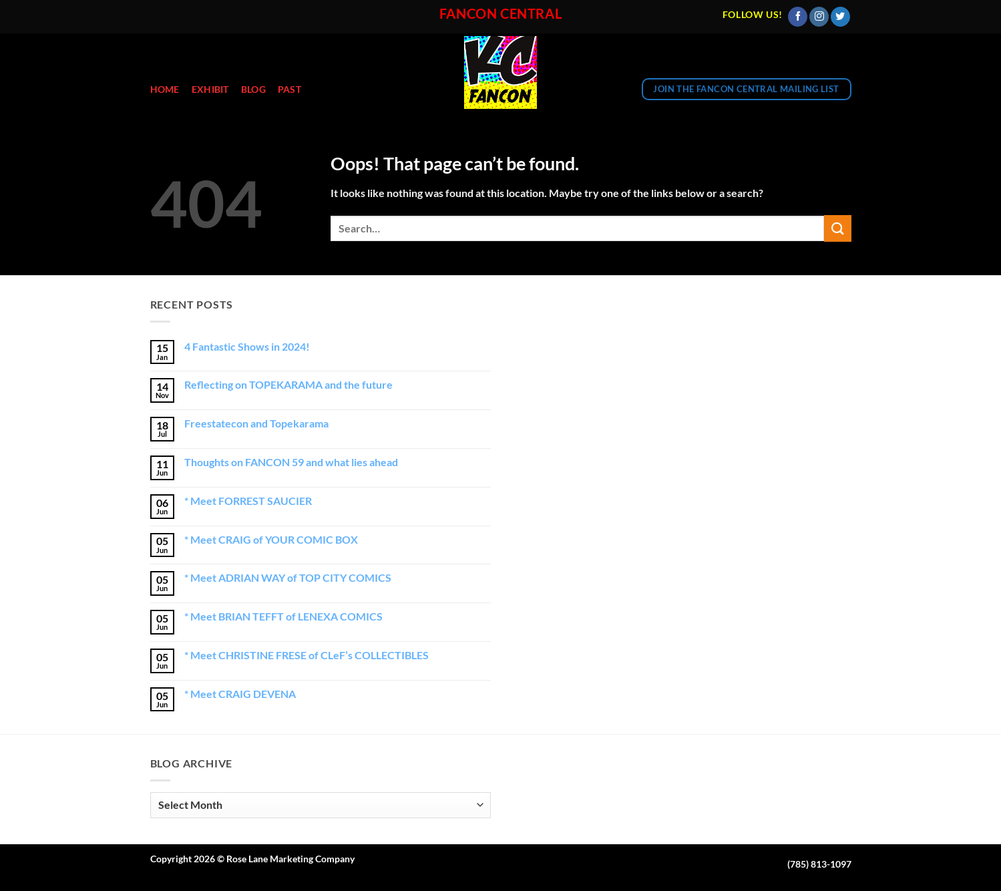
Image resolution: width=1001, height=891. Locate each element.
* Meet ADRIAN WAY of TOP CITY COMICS (287, 577)
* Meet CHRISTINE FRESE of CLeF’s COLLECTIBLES (306, 655)
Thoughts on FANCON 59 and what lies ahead (291, 462)
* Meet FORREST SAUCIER (248, 500)
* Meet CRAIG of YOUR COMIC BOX (271, 539)
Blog (253, 89)
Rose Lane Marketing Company (290, 858)
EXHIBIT (210, 89)
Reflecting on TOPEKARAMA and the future (288, 384)
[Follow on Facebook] (797, 17)
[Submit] (837, 228)
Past (289, 89)
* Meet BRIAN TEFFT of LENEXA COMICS (283, 616)
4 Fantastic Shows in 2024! (247, 346)
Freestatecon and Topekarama (256, 423)
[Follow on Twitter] (840, 17)
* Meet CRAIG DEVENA (240, 693)
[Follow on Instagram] (819, 17)
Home (165, 89)
